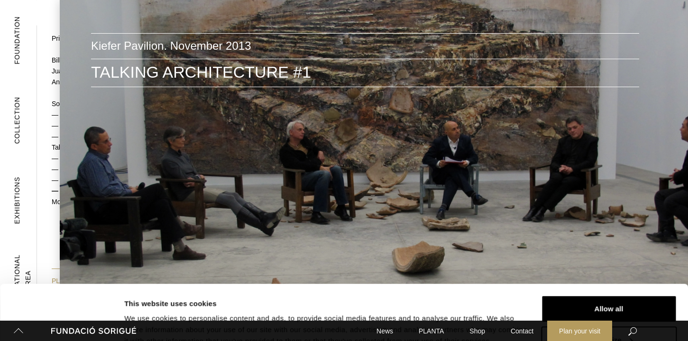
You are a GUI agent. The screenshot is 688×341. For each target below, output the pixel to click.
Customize (609, 285)
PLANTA (431, 331)
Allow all (609, 254)
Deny (609, 316)
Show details (146, 312)
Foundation (17, 40)
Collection (17, 120)
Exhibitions (17, 200)
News (384, 331)
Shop (477, 331)
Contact (522, 331)
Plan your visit (579, 331)
